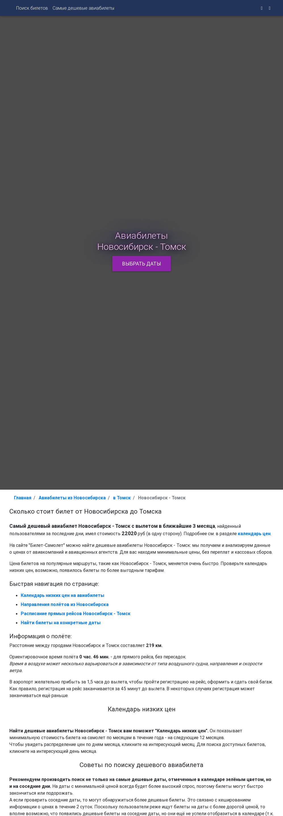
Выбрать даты (141, 263)
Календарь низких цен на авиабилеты (62, 595)
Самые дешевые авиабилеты (83, 9)
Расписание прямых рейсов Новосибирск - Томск (75, 613)
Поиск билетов (32, 9)
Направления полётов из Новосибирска (65, 604)
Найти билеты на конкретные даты (61, 622)
